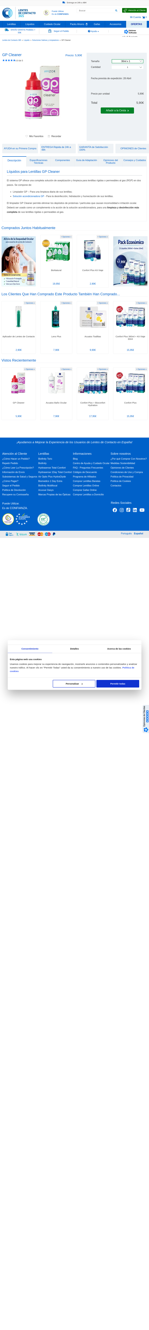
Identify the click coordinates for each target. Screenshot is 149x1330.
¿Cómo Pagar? (10, 481)
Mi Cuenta (135, 17)
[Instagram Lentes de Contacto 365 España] (122, 510)
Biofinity (42, 463)
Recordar (54, 136)
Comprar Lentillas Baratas (86, 481)
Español (138, 533)
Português (126, 533)
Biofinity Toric (45, 459)
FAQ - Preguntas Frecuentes (88, 467)
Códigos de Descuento (85, 472)
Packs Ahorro (77, 24)
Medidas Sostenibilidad (123, 463)
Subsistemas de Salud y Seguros (19, 476)
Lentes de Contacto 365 (11, 40)
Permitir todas (117, 683)
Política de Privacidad (122, 476)
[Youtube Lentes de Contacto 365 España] (142, 510)
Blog (75, 459)
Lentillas (11, 24)
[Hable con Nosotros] (134, 10)
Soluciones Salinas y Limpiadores (45, 40)
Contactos (116, 485)
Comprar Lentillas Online (86, 485)
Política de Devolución (14, 490)
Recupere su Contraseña (15, 494)
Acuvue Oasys (45, 490)
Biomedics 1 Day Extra (50, 481)
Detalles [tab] (74, 648)
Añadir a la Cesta (117, 110)
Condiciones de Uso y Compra (127, 472)
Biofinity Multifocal (47, 485)
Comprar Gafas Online (85, 490)
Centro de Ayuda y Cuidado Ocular (91, 463)
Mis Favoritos (34, 136)
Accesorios (115, 24)
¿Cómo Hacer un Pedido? (16, 459)
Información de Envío (13, 472)
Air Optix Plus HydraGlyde (52, 476)
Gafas (97, 24)
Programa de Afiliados (84, 476)
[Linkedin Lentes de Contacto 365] (135, 510)
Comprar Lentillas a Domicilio (88, 494)
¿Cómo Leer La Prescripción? (18, 467)
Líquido (27, 40)
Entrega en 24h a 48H (74, 2)
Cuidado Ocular (52, 24)
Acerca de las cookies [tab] (119, 648)
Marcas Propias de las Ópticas (54, 494)
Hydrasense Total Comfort (52, 467)
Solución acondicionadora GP (28, 196)
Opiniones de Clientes (122, 467)
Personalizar (74, 683)
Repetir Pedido (10, 463)
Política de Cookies (121, 481)
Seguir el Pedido (11, 485)
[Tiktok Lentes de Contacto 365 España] (128, 510)
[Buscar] (116, 10)
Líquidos (29, 24)
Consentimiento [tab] (29, 648)
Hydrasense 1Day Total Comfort (55, 472)
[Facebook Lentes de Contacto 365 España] (115, 510)
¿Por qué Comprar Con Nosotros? (129, 459)
